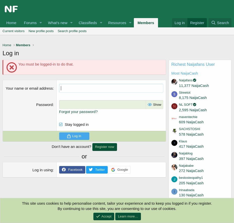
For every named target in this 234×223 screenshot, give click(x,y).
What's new (57, 23)
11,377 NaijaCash (194, 85)
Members (146, 23)
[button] (40, 22)
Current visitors (13, 31)
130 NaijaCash (191, 195)
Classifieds (88, 23)
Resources (117, 23)
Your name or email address (29, 88)
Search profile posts (72, 31)
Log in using (42, 170)
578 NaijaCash (191, 134)
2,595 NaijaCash (193, 110)
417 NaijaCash (191, 146)
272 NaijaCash (191, 171)
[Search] (220, 22)
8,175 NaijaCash (193, 97)
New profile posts (41, 31)
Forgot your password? (78, 111)
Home (11, 23)
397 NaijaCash (191, 158)
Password (44, 104)
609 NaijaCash (191, 122)
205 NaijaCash (191, 183)
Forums (30, 23)
